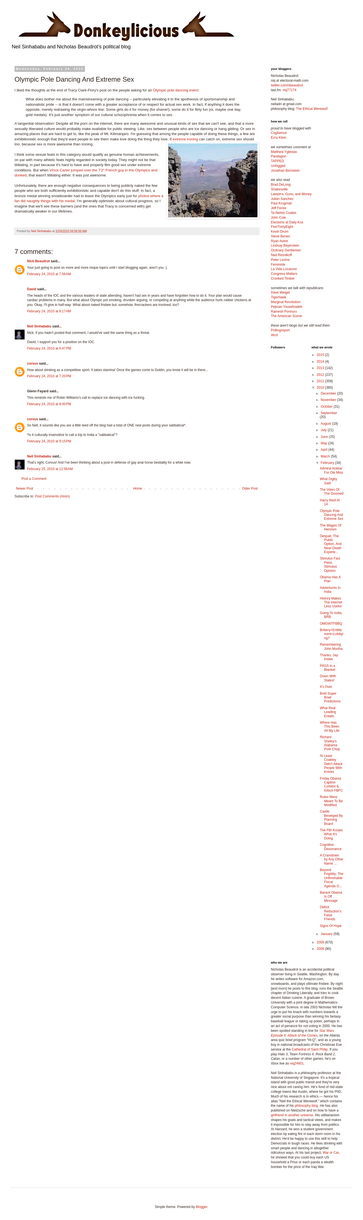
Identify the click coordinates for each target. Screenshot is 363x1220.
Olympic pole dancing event (175, 90)
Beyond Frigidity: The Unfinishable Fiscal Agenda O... (331, 878)
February (328, 463)
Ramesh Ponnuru (284, 311)
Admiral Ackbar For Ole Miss (331, 470)
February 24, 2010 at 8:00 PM (49, 404)
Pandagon (278, 156)
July (324, 430)
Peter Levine (280, 260)
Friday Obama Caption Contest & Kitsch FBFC (331, 784)
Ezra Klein (278, 138)
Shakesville (279, 189)
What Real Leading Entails (328, 712)
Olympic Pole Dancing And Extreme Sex (331, 515)
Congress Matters (284, 274)
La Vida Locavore (284, 269)
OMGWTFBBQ (331, 624)
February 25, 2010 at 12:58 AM (50, 469)
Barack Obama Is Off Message (331, 897)
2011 (321, 381)
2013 (321, 368)
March (326, 456)
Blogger (201, 1207)
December (329, 393)
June (325, 437)
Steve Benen (280, 236)
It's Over (326, 687)
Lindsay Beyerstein (285, 245)
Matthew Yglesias (284, 152)
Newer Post (24, 488)
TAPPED (277, 161)
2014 (321, 362)
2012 (321, 375)
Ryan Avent (279, 241)
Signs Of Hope (330, 926)
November (329, 400)
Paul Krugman (281, 203)
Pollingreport (280, 330)
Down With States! (328, 678)
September (329, 413)
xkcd (274, 335)
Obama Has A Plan (330, 579)
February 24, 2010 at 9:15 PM (49, 441)
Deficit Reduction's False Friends (330, 913)
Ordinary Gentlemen (286, 250)
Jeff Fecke (278, 208)
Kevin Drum (279, 231)
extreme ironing (185, 139)
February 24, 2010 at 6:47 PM (49, 348)
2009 (321, 942)
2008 (321, 949)
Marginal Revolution (285, 302)
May (324, 443)
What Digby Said (328, 481)
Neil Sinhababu (39, 326)
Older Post (250, 488)
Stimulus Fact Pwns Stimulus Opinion (330, 564)
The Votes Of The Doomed (331, 491)
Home (137, 488)
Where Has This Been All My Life (329, 727)
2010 (321, 388)
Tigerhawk (278, 297)
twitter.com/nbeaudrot (287, 85)
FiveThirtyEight (282, 227)
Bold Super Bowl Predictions (330, 698)
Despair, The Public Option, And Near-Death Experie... (330, 544)
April (324, 450)
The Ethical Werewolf (312, 109)
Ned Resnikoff (281, 255)
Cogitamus (279, 133)
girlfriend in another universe (292, 1115)
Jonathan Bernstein (285, 171)
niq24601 (297, 1063)
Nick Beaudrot (38, 261)
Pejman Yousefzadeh (286, 307)
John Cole (278, 218)
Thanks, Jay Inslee (329, 657)
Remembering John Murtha (331, 646)
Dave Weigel (280, 292)
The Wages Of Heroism (330, 527)
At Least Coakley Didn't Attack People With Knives (331, 764)
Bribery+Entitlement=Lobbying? (331, 634)
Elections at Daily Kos (287, 222)
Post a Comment (34, 479)
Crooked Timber (283, 278)
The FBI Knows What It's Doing (331, 834)
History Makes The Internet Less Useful (331, 602)
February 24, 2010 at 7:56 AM (49, 274)
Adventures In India (330, 590)
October (327, 407)
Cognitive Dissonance (330, 847)
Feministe (278, 264)
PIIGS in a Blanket (327, 668)
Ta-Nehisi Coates (283, 213)
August (326, 424)
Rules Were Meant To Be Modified (331, 801)
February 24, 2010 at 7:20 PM (49, 376)
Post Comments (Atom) (52, 496)
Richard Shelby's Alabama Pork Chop (330, 743)
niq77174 (289, 90)
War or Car (331, 1153)
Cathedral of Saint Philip (310, 1049)
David (31, 289)
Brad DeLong (281, 185)
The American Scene (286, 316)
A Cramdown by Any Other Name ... (331, 859)
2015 (321, 355)
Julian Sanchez (282, 199)
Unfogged (278, 166)
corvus (32, 363)
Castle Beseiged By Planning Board (331, 817)
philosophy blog (306, 1106)
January (327, 934)
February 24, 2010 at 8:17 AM (49, 311)
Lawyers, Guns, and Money (291, 194)
